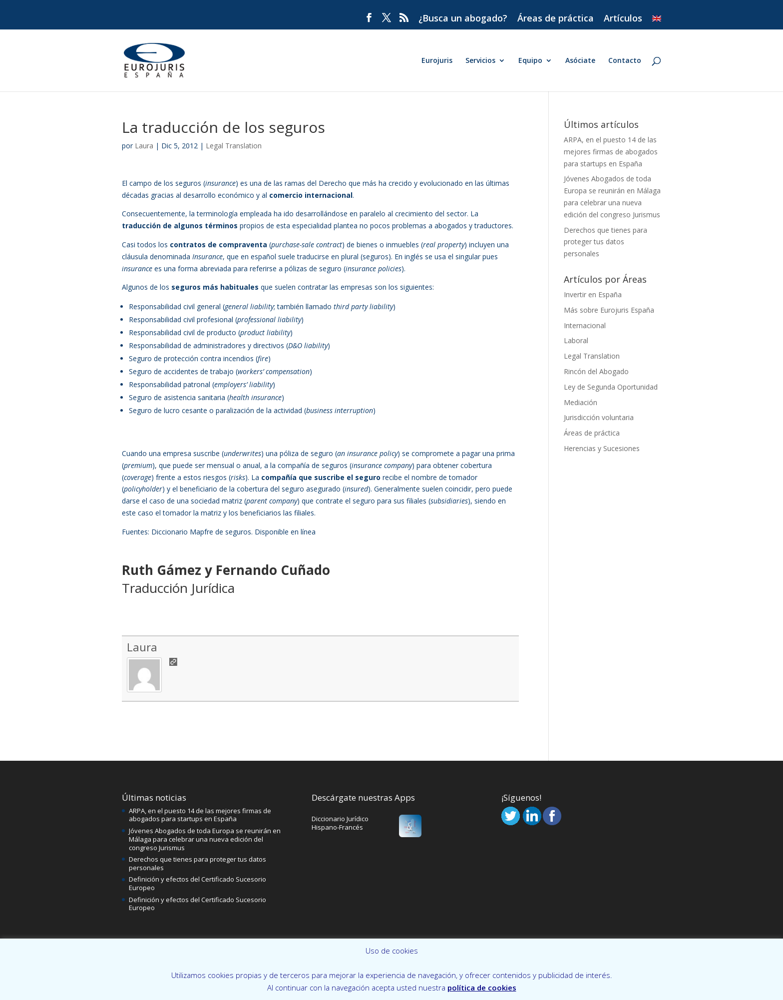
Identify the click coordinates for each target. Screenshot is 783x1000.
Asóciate (580, 61)
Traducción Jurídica (178, 588)
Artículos (623, 18)
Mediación (580, 402)
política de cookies (481, 988)
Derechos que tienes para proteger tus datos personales (605, 242)
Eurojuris (436, 61)
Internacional (585, 325)
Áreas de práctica (555, 18)
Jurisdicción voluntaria (599, 417)
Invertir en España (593, 294)
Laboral (576, 340)
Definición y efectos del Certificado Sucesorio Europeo (197, 883)
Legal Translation (234, 145)
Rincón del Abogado (596, 371)
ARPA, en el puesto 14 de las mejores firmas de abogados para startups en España (611, 151)
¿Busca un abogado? (462, 18)
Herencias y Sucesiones (602, 448)
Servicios (480, 61)
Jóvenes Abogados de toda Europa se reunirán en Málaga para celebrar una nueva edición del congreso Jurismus (205, 839)
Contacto (624, 61)
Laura (144, 145)
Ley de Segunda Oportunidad (611, 387)
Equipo (530, 61)
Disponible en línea (285, 531)
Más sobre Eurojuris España (609, 310)
